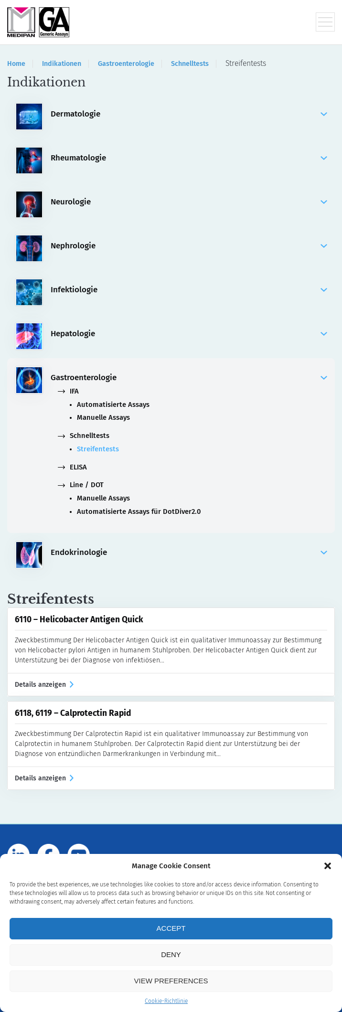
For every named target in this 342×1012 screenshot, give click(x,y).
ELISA (72, 467)
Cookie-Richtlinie (166, 1001)
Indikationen (61, 64)
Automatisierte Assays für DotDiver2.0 (139, 512)
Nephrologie (189, 246)
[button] (327, 866)
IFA (68, 391)
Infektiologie (189, 290)
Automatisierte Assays (113, 405)
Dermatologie (189, 114)
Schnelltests (190, 64)
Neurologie (189, 202)
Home (16, 64)
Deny (171, 954)
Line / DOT (81, 485)
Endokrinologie (189, 552)
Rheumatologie (189, 158)
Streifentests (98, 449)
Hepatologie (189, 334)
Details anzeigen (44, 685)
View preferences (171, 981)
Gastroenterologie (126, 64)
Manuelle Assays (103, 418)
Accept (171, 928)
